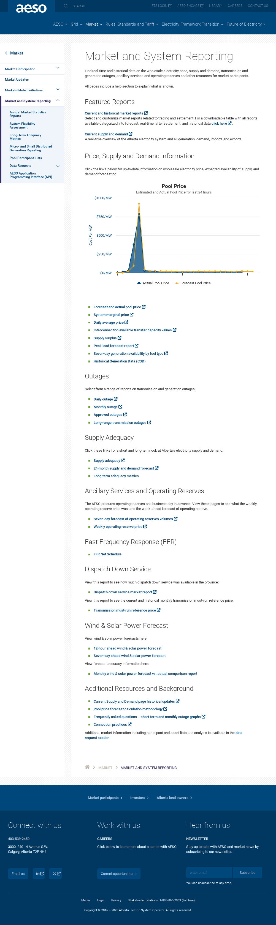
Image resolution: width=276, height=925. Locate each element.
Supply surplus (105, 338)
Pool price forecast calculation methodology (128, 709)
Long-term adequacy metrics (116, 476)
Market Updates (17, 79)
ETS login (159, 6)
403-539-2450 (18, 839)
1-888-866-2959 (170, 900)
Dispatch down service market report (123, 592)
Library (215, 6)
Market (16, 53)
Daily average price (109, 322)
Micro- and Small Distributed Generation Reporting (31, 148)
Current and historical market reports (114, 113)
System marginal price (111, 315)
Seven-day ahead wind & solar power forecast (130, 656)
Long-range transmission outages (120, 423)
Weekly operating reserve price (118, 527)
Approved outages (108, 415)
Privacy (116, 900)
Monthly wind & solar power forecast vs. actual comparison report (145, 674)
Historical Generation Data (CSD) (120, 361)
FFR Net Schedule (107, 554)
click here (219, 123)
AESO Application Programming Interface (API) (31, 175)
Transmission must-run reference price (125, 610)
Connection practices (110, 724)
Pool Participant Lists (26, 158)
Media (85, 900)
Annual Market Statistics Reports (28, 114)
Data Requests (20, 166)
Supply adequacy (107, 461)
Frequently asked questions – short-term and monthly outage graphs (147, 717)
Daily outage (103, 399)
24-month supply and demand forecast (124, 468)
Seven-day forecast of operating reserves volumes (133, 519)
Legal (100, 900)
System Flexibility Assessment (22, 125)
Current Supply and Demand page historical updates (134, 701)
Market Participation (20, 69)
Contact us (258, 6)
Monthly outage (106, 407)
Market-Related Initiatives (24, 90)
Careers (235, 6)
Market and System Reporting (28, 101)
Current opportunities (117, 874)
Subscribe (247, 873)
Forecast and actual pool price (117, 307)
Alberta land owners (172, 798)
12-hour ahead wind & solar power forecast (127, 648)
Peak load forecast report (114, 346)
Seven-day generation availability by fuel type (128, 353)
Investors (137, 798)
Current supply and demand (106, 134)
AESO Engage (188, 6)
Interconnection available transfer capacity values (133, 330)
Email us (18, 874)
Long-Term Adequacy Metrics (25, 137)
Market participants (103, 798)
